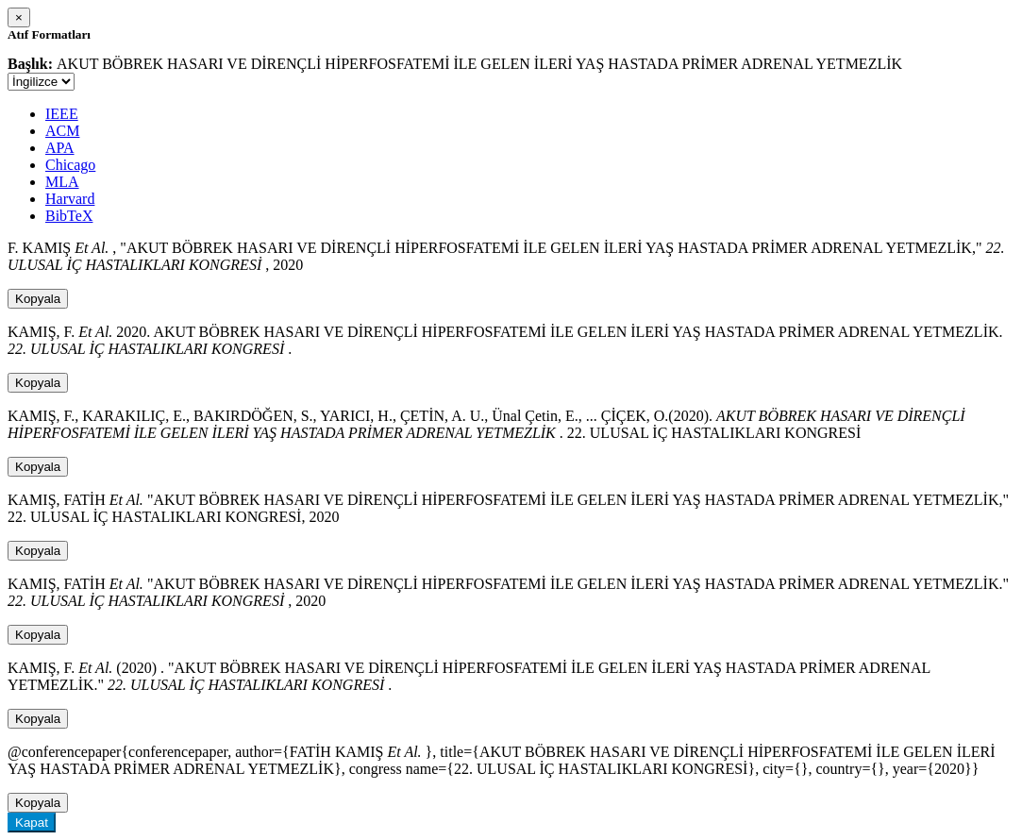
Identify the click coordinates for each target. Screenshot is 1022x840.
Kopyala (37, 299)
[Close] (19, 17)
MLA (62, 182)
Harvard (69, 199)
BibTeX (68, 216)
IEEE (61, 114)
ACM (62, 131)
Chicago (70, 165)
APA (60, 148)
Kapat (31, 822)
